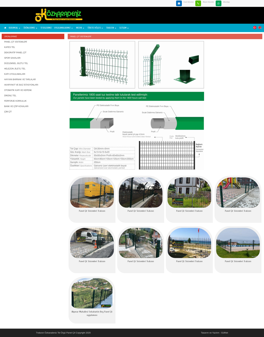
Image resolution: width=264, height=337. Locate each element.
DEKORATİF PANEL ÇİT (15, 52)
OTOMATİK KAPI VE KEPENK (18, 90)
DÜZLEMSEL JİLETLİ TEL (16, 63)
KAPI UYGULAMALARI (14, 74)
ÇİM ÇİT (8, 112)
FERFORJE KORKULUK (15, 101)
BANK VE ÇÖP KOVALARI (16, 106)
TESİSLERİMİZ (46, 28)
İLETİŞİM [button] (124, 28)
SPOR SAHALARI (12, 58)
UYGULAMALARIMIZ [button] (63, 28)
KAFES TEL (9, 47)
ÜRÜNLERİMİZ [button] (30, 28)
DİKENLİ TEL (10, 95)
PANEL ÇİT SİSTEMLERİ (15, 42)
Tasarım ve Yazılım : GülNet (214, 332)
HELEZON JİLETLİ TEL (15, 69)
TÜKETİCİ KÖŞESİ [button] (95, 28)
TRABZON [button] (111, 28)
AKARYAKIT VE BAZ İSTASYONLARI (21, 85)
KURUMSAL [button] (14, 28)
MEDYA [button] (80, 28)
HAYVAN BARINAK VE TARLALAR (20, 79)
